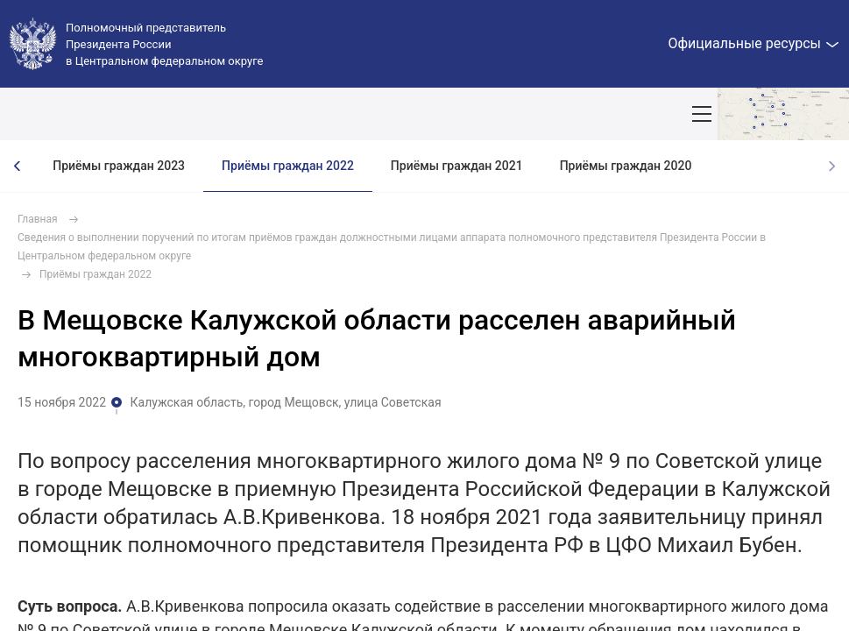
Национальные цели (345, 114)
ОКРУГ (65, 114)
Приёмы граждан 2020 (626, 166)
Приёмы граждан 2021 (457, 166)
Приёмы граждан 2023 (119, 166)
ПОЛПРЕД (142, 114)
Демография (469, 114)
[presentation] (17, 166)
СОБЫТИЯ (229, 114)
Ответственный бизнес (601, 114)
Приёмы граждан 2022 (288, 166)
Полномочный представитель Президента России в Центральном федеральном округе (164, 44)
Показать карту (783, 114)
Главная (38, 219)
